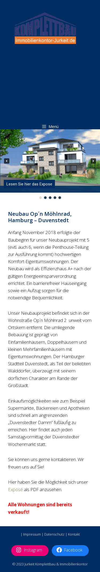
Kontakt (74, 534)
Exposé (15, 489)
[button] (6, 161)
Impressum (32, 534)
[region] (50, 164)
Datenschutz (54, 534)
